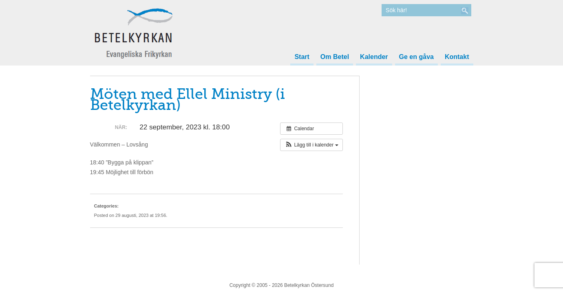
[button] (311, 145)
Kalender (374, 57)
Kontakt (457, 57)
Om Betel (334, 57)
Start (301, 57)
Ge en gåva (416, 57)
